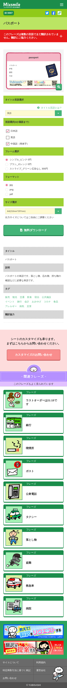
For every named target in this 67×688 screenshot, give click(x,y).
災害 (29, 306)
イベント (9, 301)
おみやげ (36, 301)
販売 (7, 297)
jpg (11, 185)
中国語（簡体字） (20, 143)
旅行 (19, 301)
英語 (13, 137)
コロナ (47, 301)
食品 (55, 301)
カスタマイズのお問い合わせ (33, 354)
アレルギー (11, 306)
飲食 (29, 297)
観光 (15, 297)
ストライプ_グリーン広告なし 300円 (29, 168)
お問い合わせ (10, 678)
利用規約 (41, 662)
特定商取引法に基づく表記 (17, 670)
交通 (22, 297)
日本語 (14, 131)
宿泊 (36, 297)
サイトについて (11, 662)
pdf (11, 194)
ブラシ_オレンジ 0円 (20, 164)
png (11, 189)
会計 (26, 301)
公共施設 (46, 297)
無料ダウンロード (33, 230)
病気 (21, 306)
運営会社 (41, 670)
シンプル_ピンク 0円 (20, 159)
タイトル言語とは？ (49, 107)
